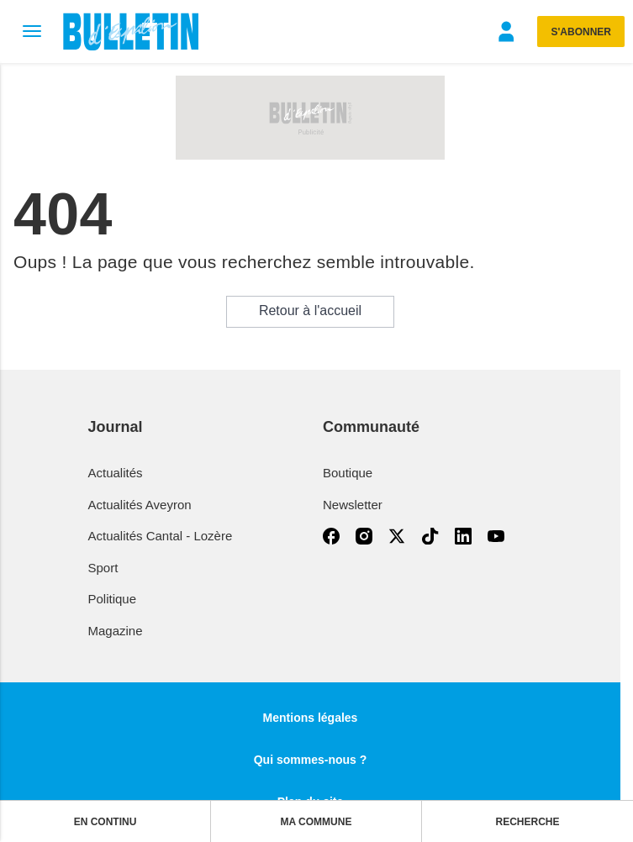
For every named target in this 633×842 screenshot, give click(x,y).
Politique (112, 599)
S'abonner (581, 32)
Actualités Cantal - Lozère (160, 536)
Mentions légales (310, 717)
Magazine (115, 631)
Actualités (115, 473)
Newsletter (352, 504)
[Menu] (31, 31)
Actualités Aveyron (140, 504)
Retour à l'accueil (310, 310)
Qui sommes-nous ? (310, 759)
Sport (103, 567)
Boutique (347, 473)
